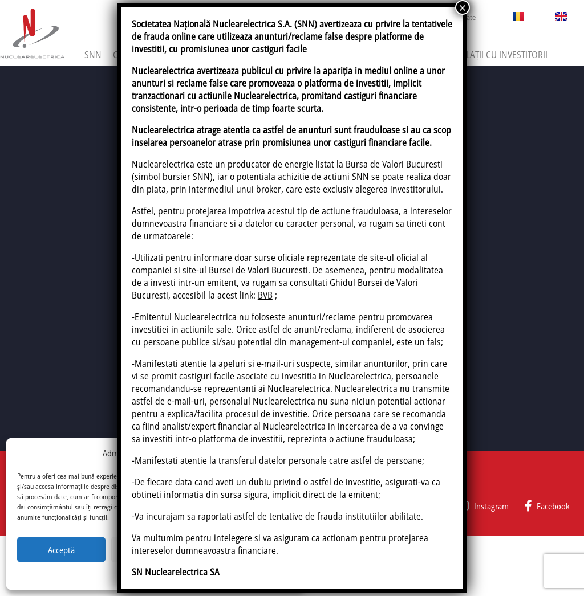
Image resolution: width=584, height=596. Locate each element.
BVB (265, 295)
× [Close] (462, 7)
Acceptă (61, 550)
